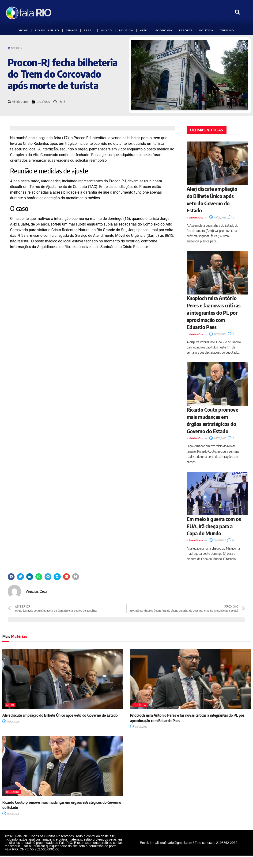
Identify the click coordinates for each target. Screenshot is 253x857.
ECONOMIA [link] (163, 30)
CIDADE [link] (71, 30)
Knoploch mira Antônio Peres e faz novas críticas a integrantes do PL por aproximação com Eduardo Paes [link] (214, 312)
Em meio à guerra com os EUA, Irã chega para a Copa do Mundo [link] (214, 526)
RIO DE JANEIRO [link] (47, 30)
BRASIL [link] (89, 30)
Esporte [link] (186, 30)
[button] (11, 576)
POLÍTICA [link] (126, 30)
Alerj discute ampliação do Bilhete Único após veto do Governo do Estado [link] (59, 715)
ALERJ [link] (144, 30)
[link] (29, 13)
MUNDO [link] (106, 30)
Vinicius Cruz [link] (196, 217)
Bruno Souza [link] (196, 540)
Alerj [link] (10, 704)
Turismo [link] (227, 30)
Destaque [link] (13, 791)
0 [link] (231, 217)
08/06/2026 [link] (217, 217)
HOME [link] (23, 30)
